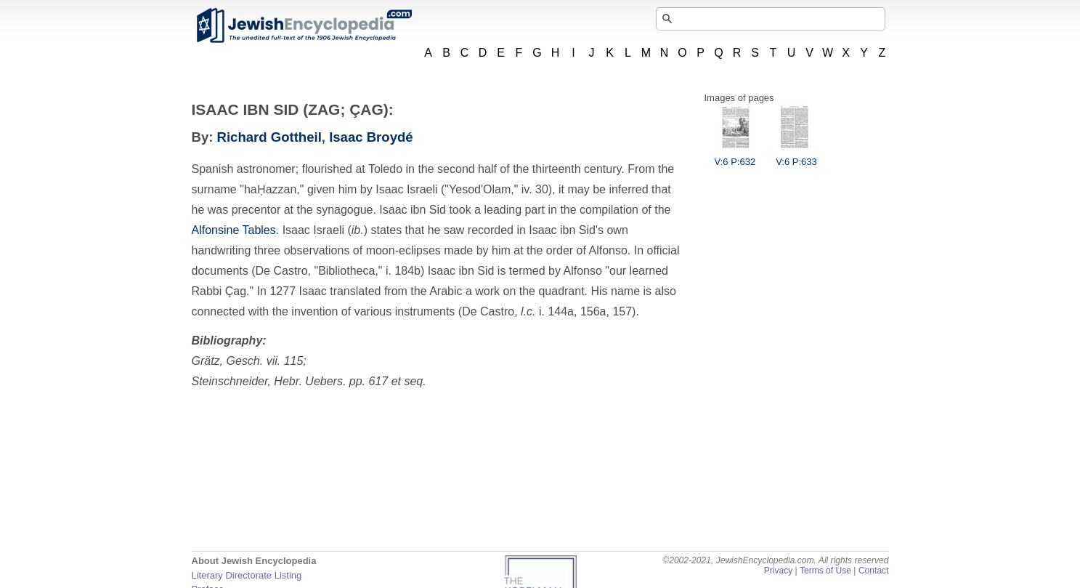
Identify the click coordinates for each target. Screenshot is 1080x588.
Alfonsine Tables (234, 230)
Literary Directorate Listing (247, 575)
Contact (873, 570)
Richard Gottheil (269, 137)
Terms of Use (825, 570)
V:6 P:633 (796, 156)
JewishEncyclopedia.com (303, 25)
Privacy (778, 570)
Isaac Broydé (371, 137)
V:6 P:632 (735, 156)
